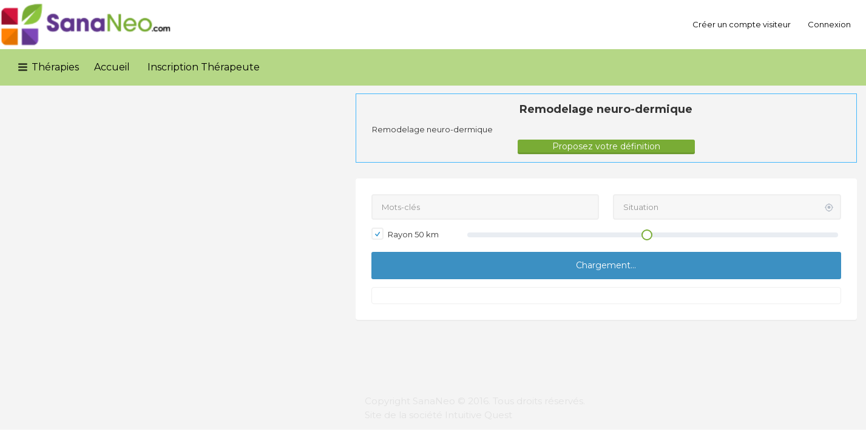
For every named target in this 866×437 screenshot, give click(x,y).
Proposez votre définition (606, 146)
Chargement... (606, 265)
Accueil (112, 67)
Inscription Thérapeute (203, 67)
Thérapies (55, 67)
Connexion (829, 24)
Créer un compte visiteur (741, 24)
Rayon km (405, 234)
